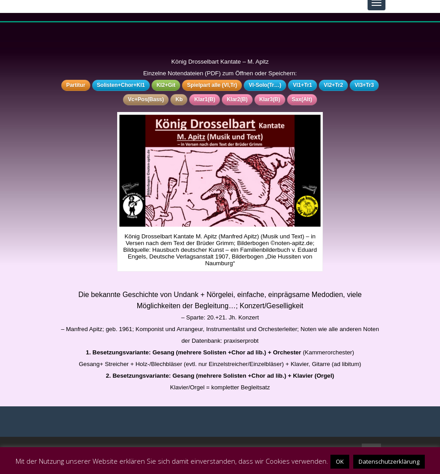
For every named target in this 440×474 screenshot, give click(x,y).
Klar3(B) (269, 99)
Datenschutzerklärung (389, 461)
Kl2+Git (166, 85)
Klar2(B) (237, 99)
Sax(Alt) (302, 99)
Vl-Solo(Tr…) (265, 85)
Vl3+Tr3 (364, 85)
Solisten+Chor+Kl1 (121, 85)
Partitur (75, 85)
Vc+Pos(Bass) (146, 99)
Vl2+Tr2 (333, 85)
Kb (178, 99)
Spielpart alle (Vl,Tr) (212, 85)
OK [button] (340, 461)
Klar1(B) (204, 99)
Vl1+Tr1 (302, 85)
